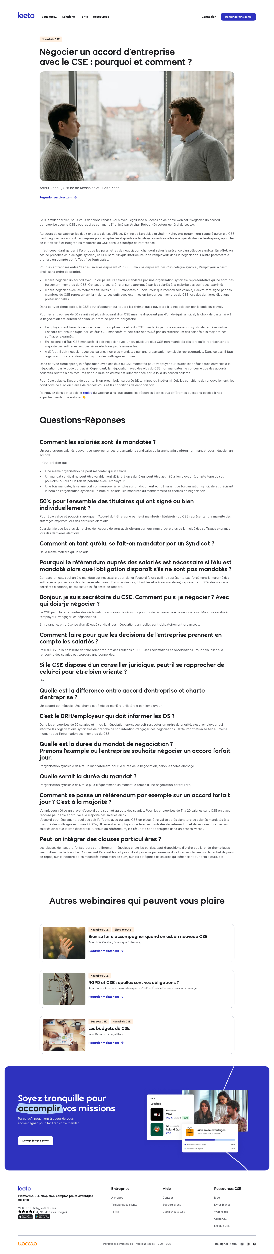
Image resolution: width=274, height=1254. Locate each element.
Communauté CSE (174, 1211)
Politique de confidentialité (118, 1243)
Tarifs (84, 16)
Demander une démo (238, 16)
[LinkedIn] (242, 1243)
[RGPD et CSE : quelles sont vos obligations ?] (137, 989)
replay (87, 393)
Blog (217, 1197)
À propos (117, 1197)
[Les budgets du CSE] (137, 1035)
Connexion (209, 16)
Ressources (101, 16)
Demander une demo (35, 1140)
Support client (172, 1204)
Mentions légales (145, 1243)
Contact (168, 1197)
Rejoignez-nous (226, 1243)
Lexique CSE (222, 1225)
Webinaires (221, 1211)
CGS (168, 1243)
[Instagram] (248, 1243)
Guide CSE (220, 1218)
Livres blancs (222, 1204)
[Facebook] (254, 1243)
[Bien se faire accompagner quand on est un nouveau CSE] (137, 943)
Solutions (68, 16)
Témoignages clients (124, 1204)
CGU (160, 1243)
